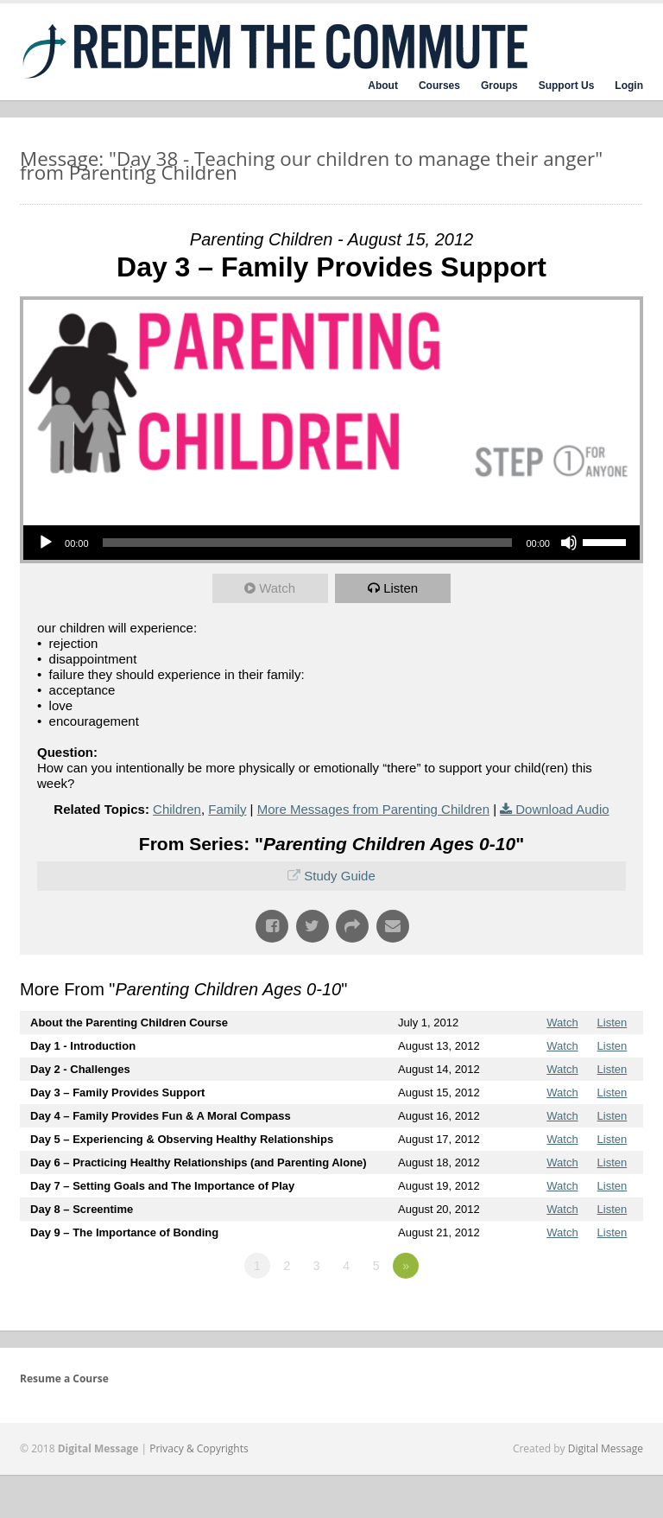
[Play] (45, 542)
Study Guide (340, 875)
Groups (499, 85)
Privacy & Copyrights (199, 1448)
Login (629, 85)
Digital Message (605, 1448)
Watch (277, 588)
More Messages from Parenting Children (373, 809)
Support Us (567, 85)
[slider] (308, 542)
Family (227, 809)
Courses (439, 85)
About (383, 85)
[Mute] (569, 542)
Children (177, 809)
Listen (400, 588)
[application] (331, 542)
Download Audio (562, 809)
